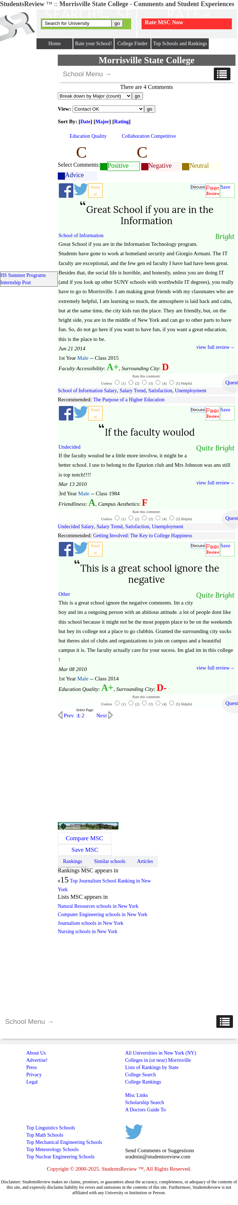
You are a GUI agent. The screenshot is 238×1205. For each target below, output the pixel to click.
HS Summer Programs (23, 275)
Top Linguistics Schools (50, 1128)
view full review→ (215, 347)
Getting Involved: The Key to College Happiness (142, 535)
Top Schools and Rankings (180, 43)
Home (54, 43)
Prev (68, 715)
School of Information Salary (87, 390)
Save (225, 187)
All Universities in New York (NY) (160, 1053)
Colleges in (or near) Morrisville (158, 1060)
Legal (32, 1082)
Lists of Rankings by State (151, 1067)
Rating (121, 121)
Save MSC (85, 849)
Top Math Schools (44, 1135)
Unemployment (190, 390)
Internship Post (15, 282)
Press (31, 1067)
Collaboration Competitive (149, 136)
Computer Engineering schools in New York (102, 914)
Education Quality (88, 136)
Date (86, 121)
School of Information (81, 235)
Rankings (72, 861)
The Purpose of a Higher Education (129, 399)
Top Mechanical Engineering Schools (64, 1142)
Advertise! (37, 1060)
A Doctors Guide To (145, 1109)
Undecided (70, 447)
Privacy (34, 1074)
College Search (140, 1074)
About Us (36, 1053)
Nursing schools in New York (87, 931)
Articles (145, 861)
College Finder (132, 43)
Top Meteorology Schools (52, 1149)
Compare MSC (84, 838)
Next (102, 715)
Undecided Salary (76, 526)
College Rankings (143, 1082)
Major (102, 121)
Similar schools (110, 861)
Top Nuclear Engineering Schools (60, 1156)
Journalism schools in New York (91, 923)
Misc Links (136, 1095)
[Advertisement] (118, 769)
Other (64, 594)
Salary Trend (133, 390)
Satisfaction (160, 390)
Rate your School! (93, 43)
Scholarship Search (144, 1102)
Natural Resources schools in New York (98, 906)
